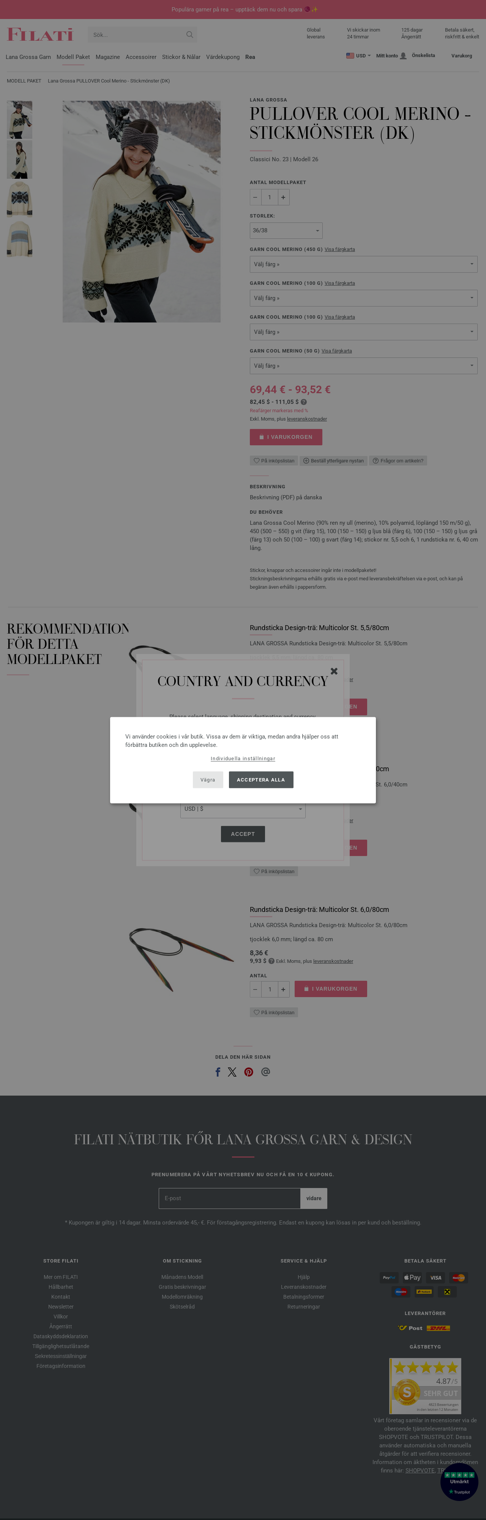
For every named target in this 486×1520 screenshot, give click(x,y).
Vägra (208, 780)
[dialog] (243, 760)
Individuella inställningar (243, 758)
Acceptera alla (261, 780)
